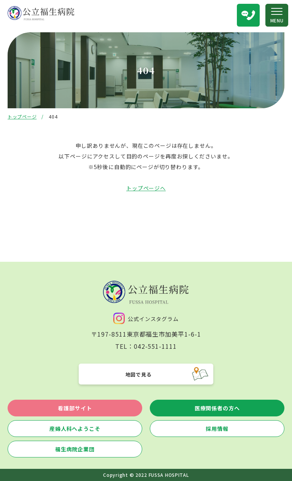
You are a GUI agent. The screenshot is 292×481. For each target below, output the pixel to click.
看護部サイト (75, 408)
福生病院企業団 (75, 449)
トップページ (22, 116)
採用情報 (217, 428)
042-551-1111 (155, 346)
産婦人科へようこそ (74, 428)
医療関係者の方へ (217, 408)
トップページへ (146, 188)
